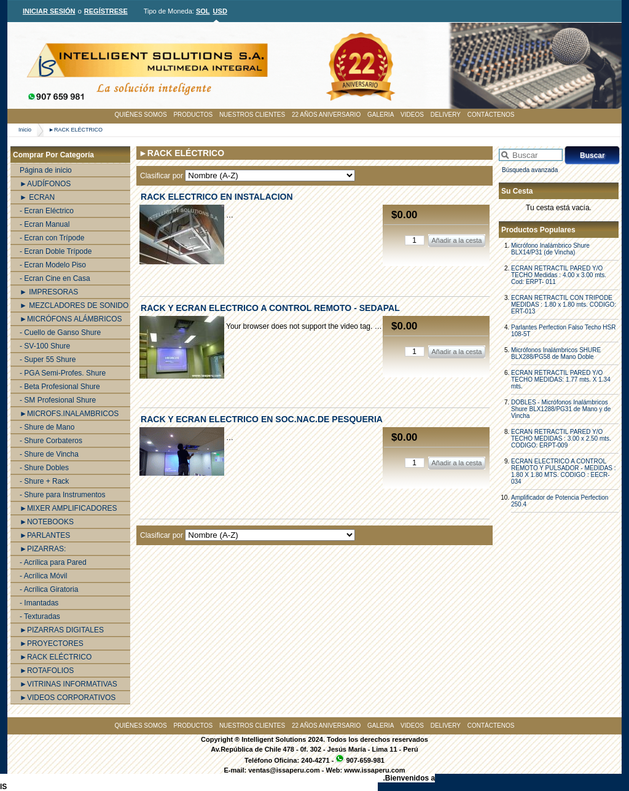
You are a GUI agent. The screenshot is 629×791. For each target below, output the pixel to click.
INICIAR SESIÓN (49, 11)
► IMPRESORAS (49, 292)
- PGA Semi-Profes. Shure (63, 373)
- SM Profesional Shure (58, 400)
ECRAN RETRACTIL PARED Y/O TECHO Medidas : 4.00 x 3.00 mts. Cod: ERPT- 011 (558, 275)
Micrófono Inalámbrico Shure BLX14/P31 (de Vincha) (550, 249)
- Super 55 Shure (48, 359)
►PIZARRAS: (43, 549)
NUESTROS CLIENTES (252, 114)
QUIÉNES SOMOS (141, 114)
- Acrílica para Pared (53, 562)
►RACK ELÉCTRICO (76, 130)
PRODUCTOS (193, 114)
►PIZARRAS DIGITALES (62, 630)
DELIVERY (446, 114)
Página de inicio (46, 170)
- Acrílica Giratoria (49, 589)
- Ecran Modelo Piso (53, 265)
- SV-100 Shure (45, 346)
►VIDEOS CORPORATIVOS (67, 697)
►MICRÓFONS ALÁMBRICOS (71, 319)
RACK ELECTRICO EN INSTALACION (217, 197)
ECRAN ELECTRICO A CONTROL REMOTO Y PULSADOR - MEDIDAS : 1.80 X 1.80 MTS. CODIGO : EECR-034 (563, 471)
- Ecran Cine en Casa (55, 278)
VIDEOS (412, 114)
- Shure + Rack (44, 481)
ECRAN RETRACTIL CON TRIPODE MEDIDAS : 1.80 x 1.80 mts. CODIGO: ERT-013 (563, 304)
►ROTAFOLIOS (47, 670)
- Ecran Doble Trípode (56, 251)
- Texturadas (40, 616)
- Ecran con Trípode (52, 238)
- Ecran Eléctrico (47, 211)
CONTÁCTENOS (491, 114)
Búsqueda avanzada (530, 170)
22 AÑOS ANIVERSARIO (326, 114)
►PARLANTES (45, 535)
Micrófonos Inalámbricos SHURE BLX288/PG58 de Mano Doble (556, 353)
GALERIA (380, 114)
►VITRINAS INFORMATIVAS (68, 684)
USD (220, 11)
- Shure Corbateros (51, 440)
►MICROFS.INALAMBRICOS (69, 413)
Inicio (24, 130)
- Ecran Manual (44, 224)
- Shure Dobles (44, 467)
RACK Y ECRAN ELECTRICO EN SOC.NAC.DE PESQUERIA (262, 419)
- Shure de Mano (47, 427)
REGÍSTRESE (106, 11)
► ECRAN (37, 197)
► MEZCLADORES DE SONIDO (74, 305)
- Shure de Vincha (49, 454)
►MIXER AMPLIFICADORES (68, 508)
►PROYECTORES (52, 643)
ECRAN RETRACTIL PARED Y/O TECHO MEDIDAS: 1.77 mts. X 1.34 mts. (561, 379)
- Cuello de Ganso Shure (60, 332)
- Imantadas (39, 603)
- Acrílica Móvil (43, 576)
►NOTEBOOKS (47, 521)
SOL (203, 11)
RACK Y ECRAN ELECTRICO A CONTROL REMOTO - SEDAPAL (270, 308)
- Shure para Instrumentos (62, 494)
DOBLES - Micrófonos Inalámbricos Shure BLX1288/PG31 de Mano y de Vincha (561, 409)
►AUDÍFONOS (45, 183)
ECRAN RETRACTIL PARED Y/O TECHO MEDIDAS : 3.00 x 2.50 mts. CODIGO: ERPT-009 (561, 438)
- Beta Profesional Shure (60, 386)
